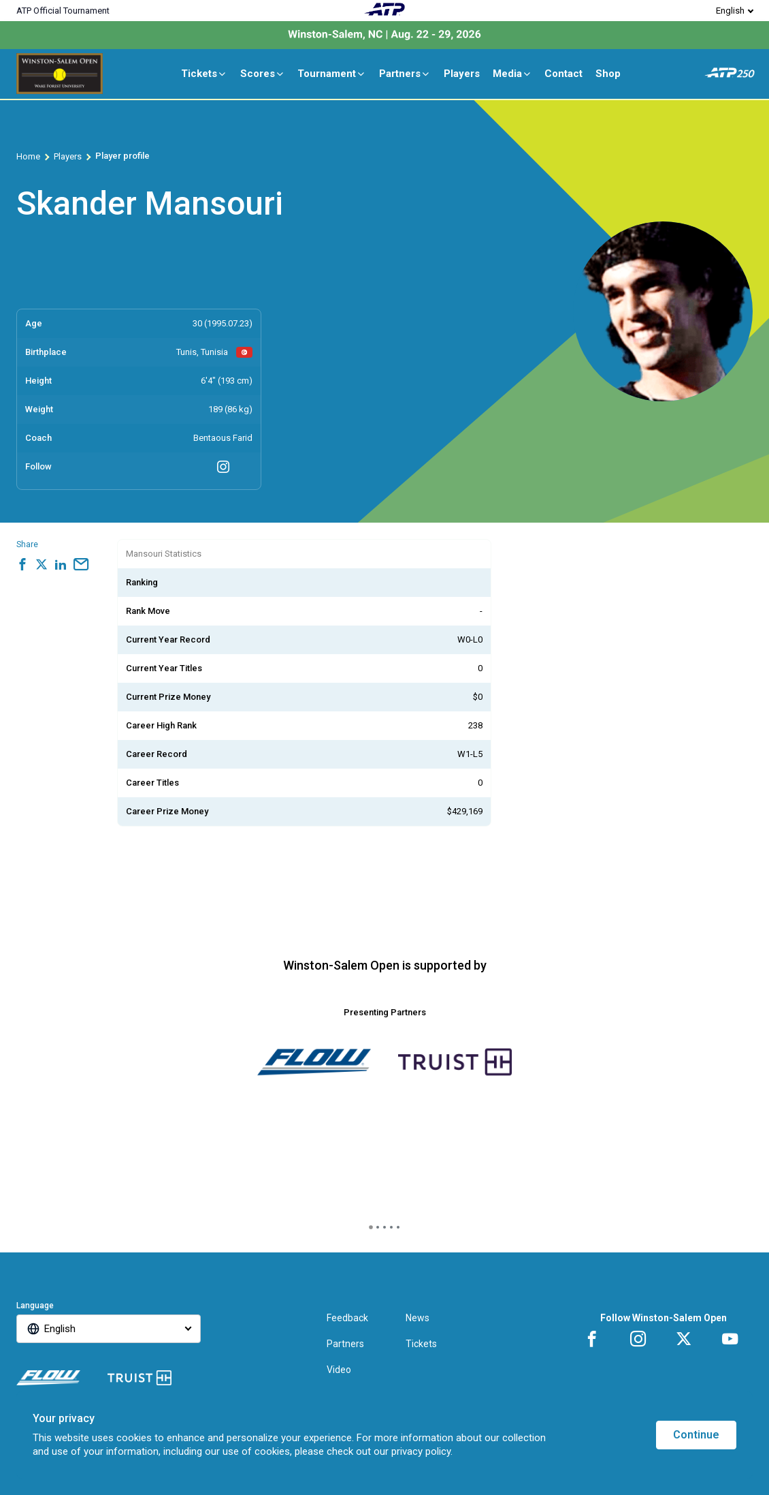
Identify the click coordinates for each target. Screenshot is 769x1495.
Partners (405, 73)
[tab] (371, 1227)
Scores (262, 73)
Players (462, 73)
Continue (696, 1434)
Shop (608, 73)
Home (28, 156)
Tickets (204, 73)
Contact (563, 73)
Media (512, 73)
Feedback (347, 1317)
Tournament (331, 73)
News (417, 1317)
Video (339, 1369)
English (730, 10)
